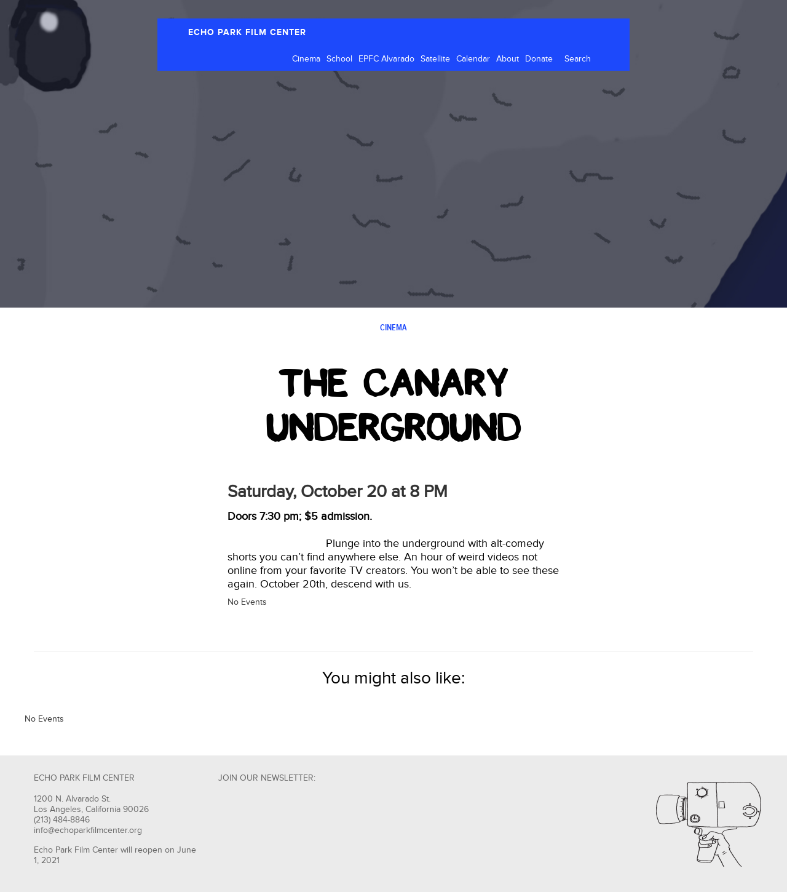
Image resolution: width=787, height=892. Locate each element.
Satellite (435, 59)
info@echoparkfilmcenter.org (88, 830)
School (339, 59)
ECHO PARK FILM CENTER (247, 32)
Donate (539, 59)
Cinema (306, 59)
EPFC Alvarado (386, 59)
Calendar (473, 59)
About (507, 59)
